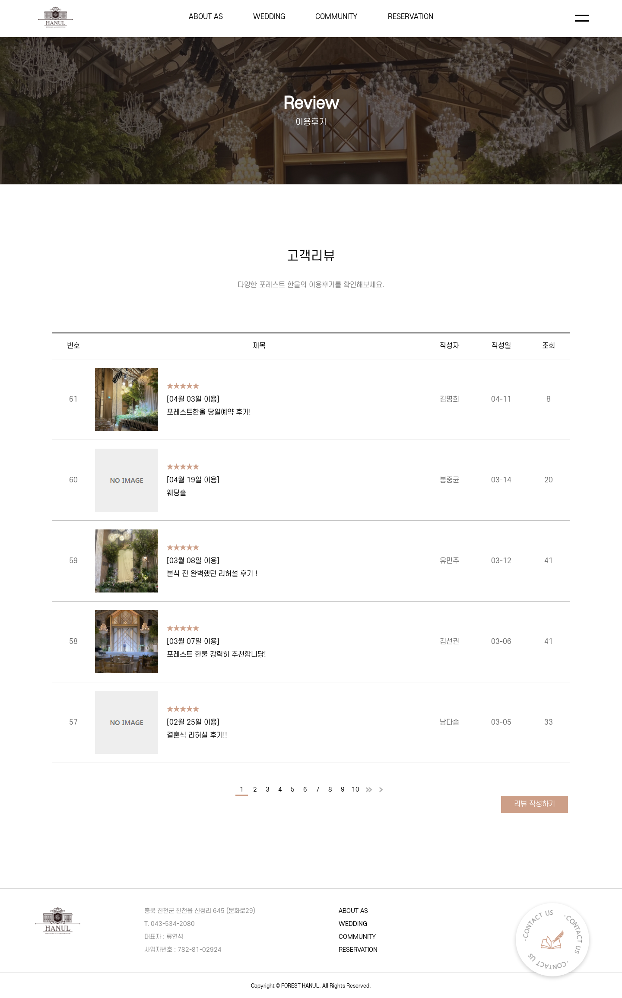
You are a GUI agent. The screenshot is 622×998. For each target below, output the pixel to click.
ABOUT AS (206, 17)
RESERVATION (410, 17)
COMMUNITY (336, 17)
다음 (368, 790)
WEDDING (269, 17)
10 (355, 789)
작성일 (501, 346)
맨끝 (381, 790)
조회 (548, 346)
